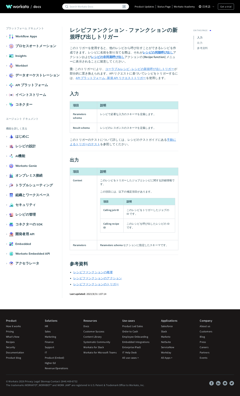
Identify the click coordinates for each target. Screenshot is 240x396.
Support (49, 347)
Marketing (50, 336)
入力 (199, 37)
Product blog (13, 357)
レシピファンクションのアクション (97, 278)
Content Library (92, 336)
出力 (199, 42)
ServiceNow (167, 347)
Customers (206, 331)
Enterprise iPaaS (131, 347)
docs (37, 6)
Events (203, 357)
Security (10, 347)
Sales (48, 331)
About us (205, 326)
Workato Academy (184, 6)
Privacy (29, 381)
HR (46, 326)
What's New (12, 336)
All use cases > (130, 357)
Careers (204, 347)
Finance (49, 342)
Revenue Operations (56, 368)
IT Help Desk (129, 352)
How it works (13, 326)
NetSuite (166, 342)
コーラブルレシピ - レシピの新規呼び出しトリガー (139, 69)
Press (203, 342)
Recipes (10, 342)
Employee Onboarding (135, 336)
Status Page (164, 6)
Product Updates (144, 6)
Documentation (15, 352)
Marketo (165, 336)
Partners (204, 352)
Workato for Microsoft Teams (99, 352)
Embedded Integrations (135, 342)
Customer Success (93, 331)
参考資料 (202, 48)
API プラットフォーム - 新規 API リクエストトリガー (111, 78)
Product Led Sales (132, 326)
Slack (164, 331)
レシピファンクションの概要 (93, 272)
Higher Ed (50, 363)
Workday (166, 352)
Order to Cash (130, 331)
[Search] (95, 7)
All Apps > (166, 357)
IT (46, 352)
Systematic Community (96, 342)
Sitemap (45, 381)
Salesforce (167, 326)
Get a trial (226, 6)
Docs (86, 326)
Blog (202, 336)
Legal (37, 381)
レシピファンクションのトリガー (96, 284)
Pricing (10, 331)
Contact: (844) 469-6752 (64, 381)
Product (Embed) (54, 357)
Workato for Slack (93, 347)
